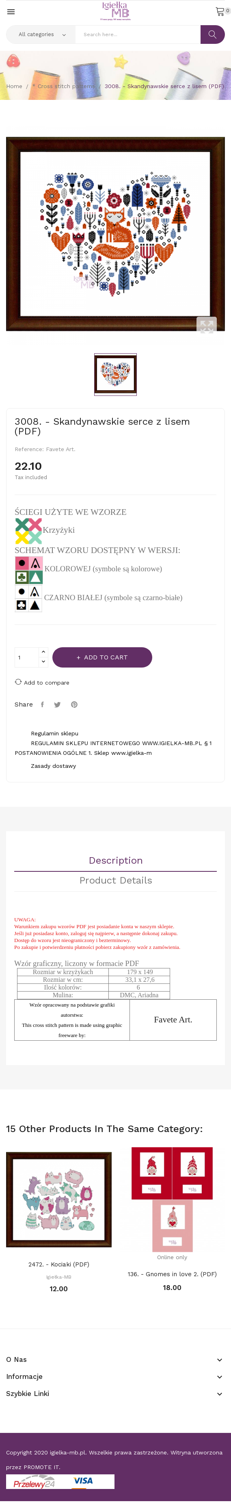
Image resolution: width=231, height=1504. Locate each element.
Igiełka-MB (58, 1277)
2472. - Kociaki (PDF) (58, 1264)
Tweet (58, 704)
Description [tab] (116, 861)
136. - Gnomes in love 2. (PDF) (172, 1274)
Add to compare (42, 682)
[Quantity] (27, 657)
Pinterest (75, 704)
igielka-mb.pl (67, 1452)
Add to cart (105, 657)
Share (43, 704)
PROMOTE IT (41, 1467)
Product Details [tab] (115, 880)
